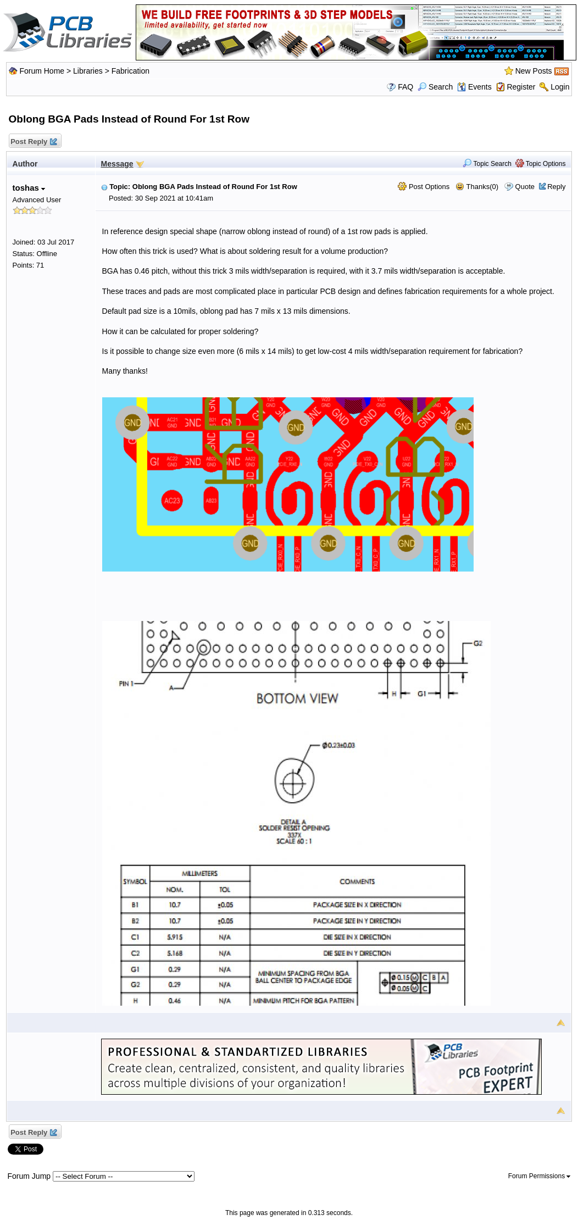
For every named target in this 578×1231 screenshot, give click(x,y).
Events (474, 86)
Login (560, 86)
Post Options (423, 186)
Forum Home (41, 70)
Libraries (88, 70)
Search (435, 86)
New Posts (533, 70)
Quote (525, 186)
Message (117, 163)
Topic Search (487, 164)
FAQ (405, 86)
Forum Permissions (539, 1176)
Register (521, 86)
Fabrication (130, 70)
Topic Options (540, 164)
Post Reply (33, 142)
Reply (556, 186)
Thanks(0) (476, 186)
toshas (29, 187)
